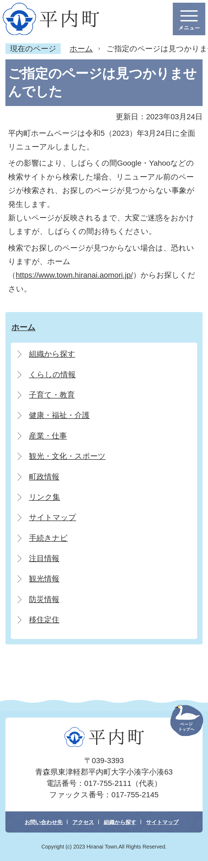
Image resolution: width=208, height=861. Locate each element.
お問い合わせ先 (44, 822)
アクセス (83, 822)
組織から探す (120, 822)
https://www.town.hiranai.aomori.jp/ (74, 275)
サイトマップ (162, 822)
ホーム (81, 48)
